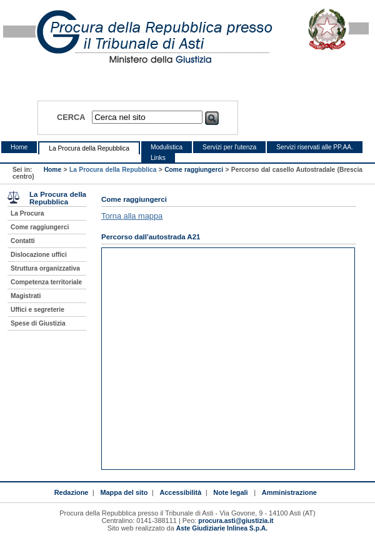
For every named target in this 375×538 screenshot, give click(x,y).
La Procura (27, 213)
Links (158, 157)
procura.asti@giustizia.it (235, 520)
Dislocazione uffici (39, 254)
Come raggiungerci (193, 169)
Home (19, 147)
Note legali (230, 492)
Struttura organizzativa (45, 268)
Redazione (71, 492)
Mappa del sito (124, 492)
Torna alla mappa (131, 216)
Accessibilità (180, 492)
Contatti (23, 240)
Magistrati (26, 295)
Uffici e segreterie (37, 309)
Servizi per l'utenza (229, 147)
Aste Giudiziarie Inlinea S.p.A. (222, 528)
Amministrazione (289, 492)
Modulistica (166, 147)
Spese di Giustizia (38, 323)
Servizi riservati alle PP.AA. (314, 147)
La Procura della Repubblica (89, 148)
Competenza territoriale (46, 282)
